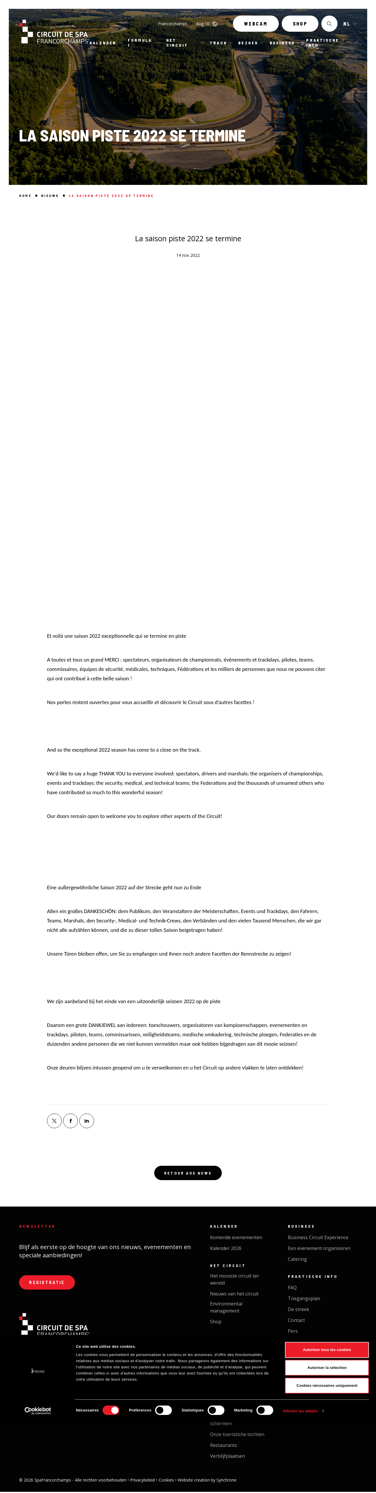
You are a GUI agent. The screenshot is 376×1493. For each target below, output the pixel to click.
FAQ (292, 1289)
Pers (293, 1332)
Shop (300, 25)
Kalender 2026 (225, 1249)
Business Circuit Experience (318, 1238)
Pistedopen (222, 1351)
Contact (296, 1321)
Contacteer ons (55, 1384)
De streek (298, 1310)
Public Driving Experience (238, 1362)
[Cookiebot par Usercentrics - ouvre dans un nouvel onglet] (38, 1482)
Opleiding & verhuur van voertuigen (237, 1375)
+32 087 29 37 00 (108, 1356)
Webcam (256, 25)
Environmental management (226, 1308)
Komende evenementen (236, 1238)
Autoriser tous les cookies (327, 1421)
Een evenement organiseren (319, 1249)
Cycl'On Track (225, 1390)
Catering (297, 1260)
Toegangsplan (304, 1299)
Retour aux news (188, 1173)
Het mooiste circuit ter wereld (234, 1280)
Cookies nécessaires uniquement (326, 1456)
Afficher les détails (300, 1482)
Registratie (48, 1284)
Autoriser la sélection (326, 1439)
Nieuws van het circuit (234, 1295)
